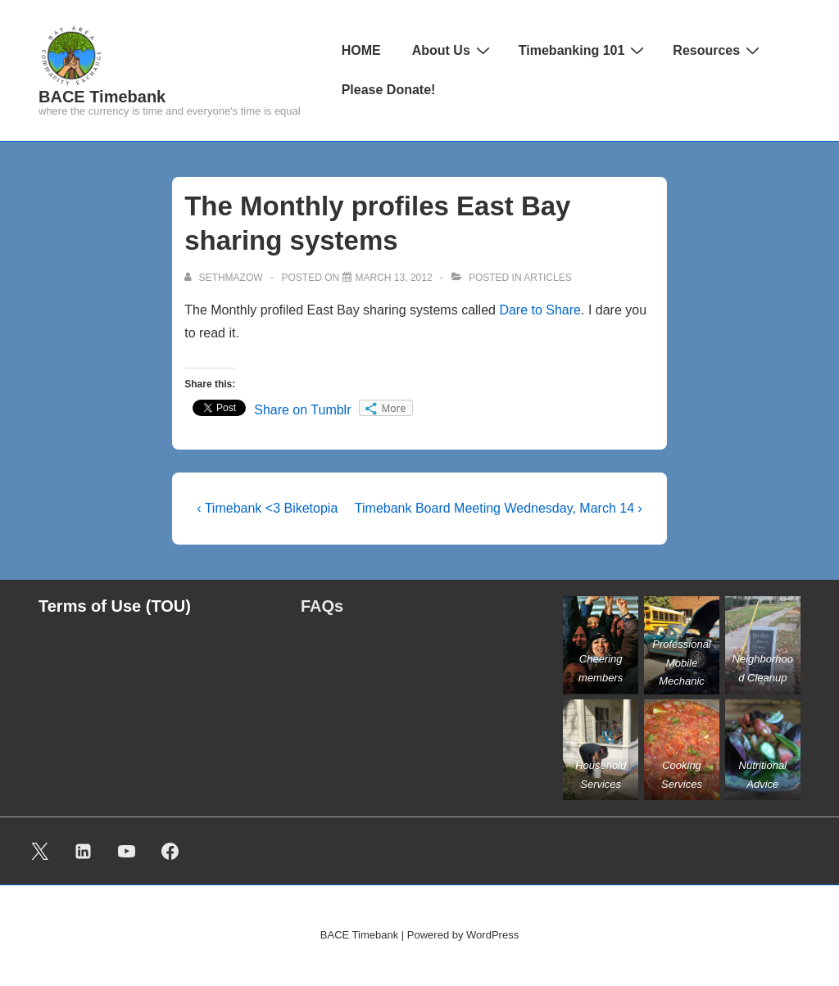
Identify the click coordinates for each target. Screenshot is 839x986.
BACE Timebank (102, 97)
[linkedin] (83, 851)
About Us (453, 49)
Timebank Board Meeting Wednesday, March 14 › (498, 508)
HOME (361, 50)
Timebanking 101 (584, 49)
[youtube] (127, 851)
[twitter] (40, 851)
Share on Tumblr (302, 410)
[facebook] (169, 851)
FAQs (322, 606)
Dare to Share (540, 310)
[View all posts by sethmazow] (224, 277)
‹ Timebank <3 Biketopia (267, 508)
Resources (718, 49)
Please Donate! (389, 90)
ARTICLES (547, 277)
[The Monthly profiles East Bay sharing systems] (394, 277)
